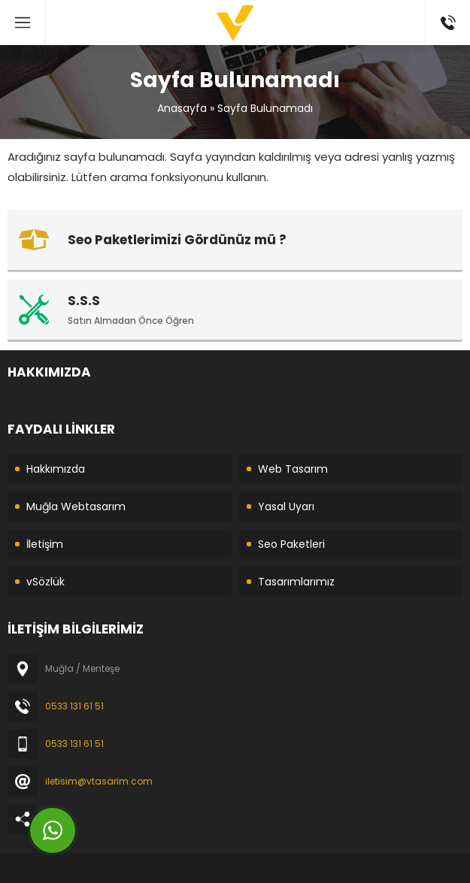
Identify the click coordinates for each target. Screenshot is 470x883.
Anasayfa (182, 108)
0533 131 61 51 (74, 706)
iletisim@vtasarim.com (99, 781)
